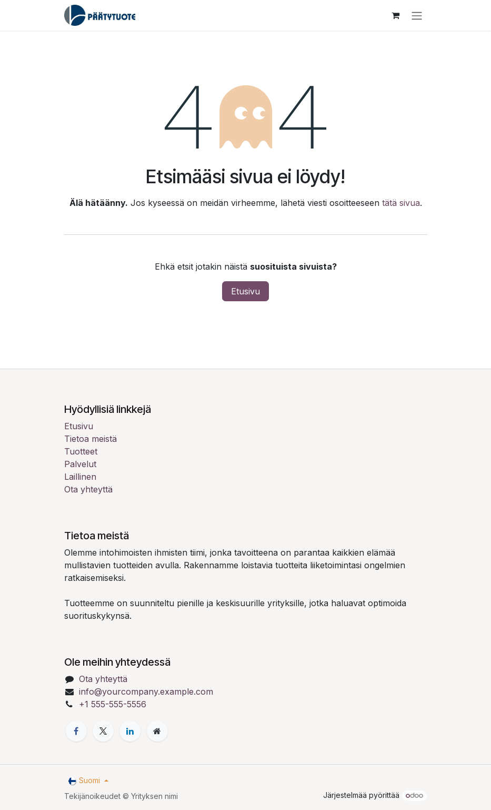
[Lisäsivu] (157, 731)
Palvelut (80, 464)
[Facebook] (76, 731)
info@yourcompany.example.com (146, 691)
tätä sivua (401, 202)
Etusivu (245, 291)
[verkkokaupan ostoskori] (395, 15)
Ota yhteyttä (88, 489)
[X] (103, 731)
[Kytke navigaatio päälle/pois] (416, 15)
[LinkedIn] (130, 731)
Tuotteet (80, 451)
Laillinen (80, 476)
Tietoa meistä (90, 438)
